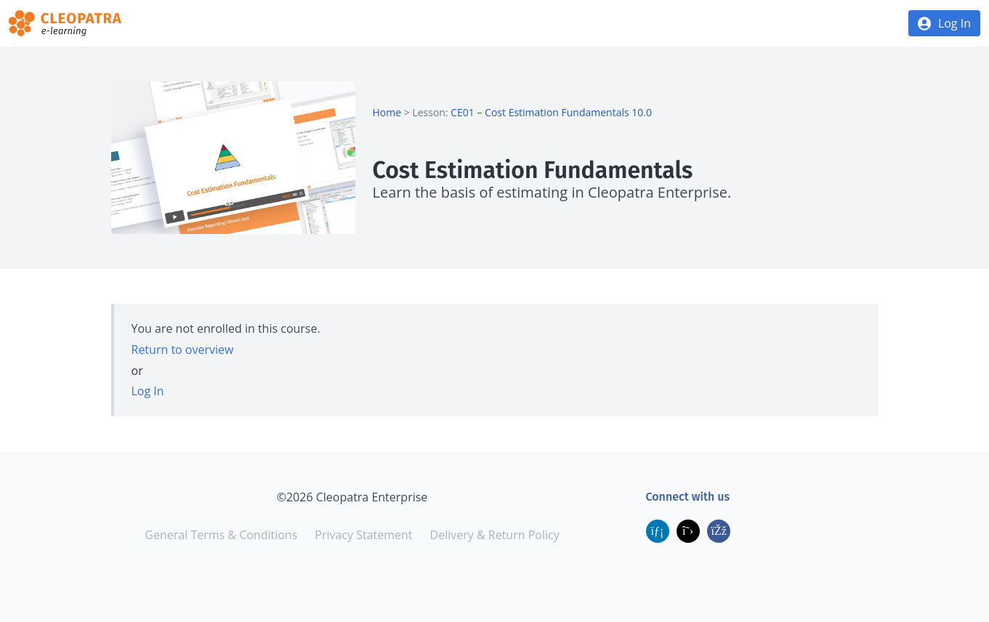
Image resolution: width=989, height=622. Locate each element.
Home (387, 112)
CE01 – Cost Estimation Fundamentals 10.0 (551, 112)
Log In (954, 23)
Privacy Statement (363, 535)
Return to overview (183, 350)
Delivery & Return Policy (495, 535)
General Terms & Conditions (221, 535)
